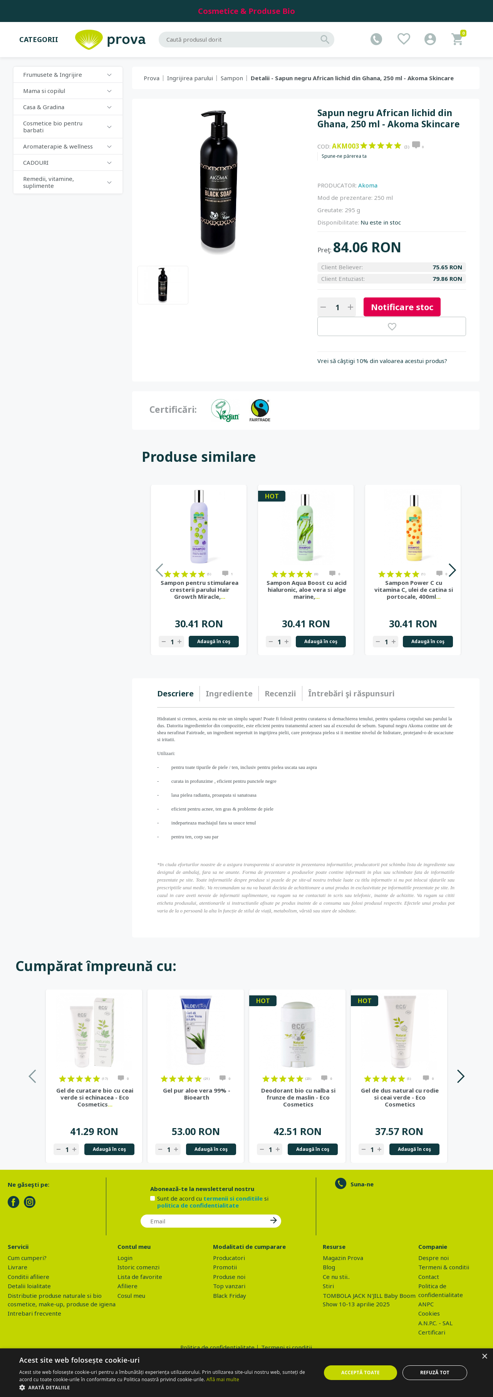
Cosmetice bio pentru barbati (52, 126)
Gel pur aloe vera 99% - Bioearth (196, 1094)
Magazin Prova (343, 1258)
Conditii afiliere (28, 1276)
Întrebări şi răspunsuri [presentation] (351, 693)
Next (452, 570)
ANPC (426, 1304)
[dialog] (246, 1372)
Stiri (328, 1286)
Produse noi (229, 1276)
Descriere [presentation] (175, 693)
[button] (165, 1387)
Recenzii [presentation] (280, 693)
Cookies (429, 1313)
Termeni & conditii (443, 1267)
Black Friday (229, 1295)
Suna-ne (362, 1184)
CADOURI (36, 162)
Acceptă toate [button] (360, 1372)
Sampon (232, 78)
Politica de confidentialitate (217, 1347)
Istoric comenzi (138, 1267)
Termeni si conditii (286, 1347)
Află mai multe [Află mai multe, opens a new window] (222, 1379)
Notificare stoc (402, 307)
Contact (428, 1276)
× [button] (484, 1357)
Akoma (367, 185)
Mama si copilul (44, 91)
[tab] (178, 693)
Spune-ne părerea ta (344, 156)
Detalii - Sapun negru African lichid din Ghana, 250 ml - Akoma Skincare (352, 78)
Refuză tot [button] (434, 1372)
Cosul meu (131, 1295)
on (363, 145)
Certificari (431, 1332)
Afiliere (127, 1286)
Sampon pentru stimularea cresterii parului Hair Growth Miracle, (199, 589)
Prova (151, 78)
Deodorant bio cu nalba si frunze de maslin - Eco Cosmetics (298, 1097)
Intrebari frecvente (34, 1313)
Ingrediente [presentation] (229, 693)
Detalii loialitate (29, 1286)
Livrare (17, 1267)
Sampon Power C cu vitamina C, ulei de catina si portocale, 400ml (413, 589)
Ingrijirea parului (190, 78)
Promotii (225, 1267)
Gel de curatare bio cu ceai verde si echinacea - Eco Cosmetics (94, 1097)
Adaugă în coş (213, 641)
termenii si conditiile (233, 1198)
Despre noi (433, 1258)
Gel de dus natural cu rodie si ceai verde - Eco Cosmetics (400, 1097)
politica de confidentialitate (198, 1205)
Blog (329, 1267)
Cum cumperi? (27, 1258)
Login (124, 1258)
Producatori (229, 1258)
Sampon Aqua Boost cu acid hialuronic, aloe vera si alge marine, (307, 589)
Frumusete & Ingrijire (52, 74)
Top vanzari (229, 1286)
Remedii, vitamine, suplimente (48, 182)
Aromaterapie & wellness (58, 146)
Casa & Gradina (43, 107)
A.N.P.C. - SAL (435, 1323)
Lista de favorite (139, 1276)
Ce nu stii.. (336, 1276)
